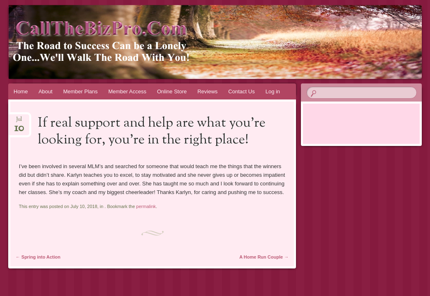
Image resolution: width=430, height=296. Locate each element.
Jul (19, 122)
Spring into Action (38, 256)
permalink (146, 206)
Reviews (207, 91)
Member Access (127, 91)
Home (21, 91)
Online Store (172, 91)
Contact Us (241, 91)
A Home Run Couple (264, 256)
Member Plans (80, 91)
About (46, 91)
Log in (273, 91)
